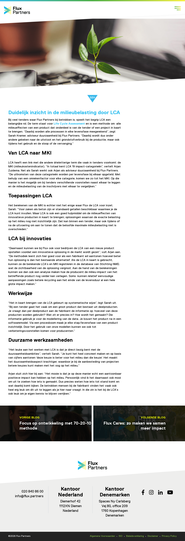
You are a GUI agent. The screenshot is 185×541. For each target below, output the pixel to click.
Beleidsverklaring (135, 536)
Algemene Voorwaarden (102, 536)
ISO (120, 536)
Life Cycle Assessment (69, 123)
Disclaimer (153, 536)
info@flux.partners (29, 496)
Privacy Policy (169, 536)
